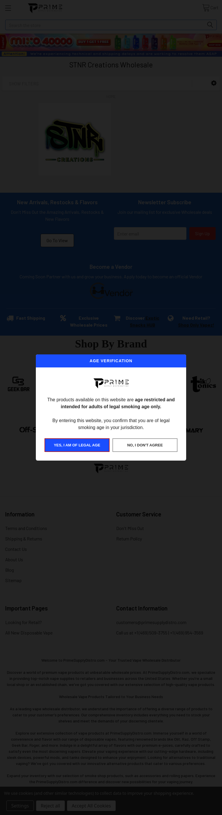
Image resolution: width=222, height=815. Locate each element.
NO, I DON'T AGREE (145, 445)
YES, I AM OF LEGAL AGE (77, 445)
